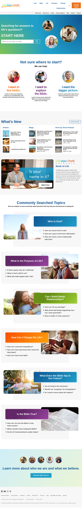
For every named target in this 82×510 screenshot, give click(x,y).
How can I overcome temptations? (20, 349)
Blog (68, 13)
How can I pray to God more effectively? (60, 236)
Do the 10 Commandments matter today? (22, 434)
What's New (38, 13)
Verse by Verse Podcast (64, 130)
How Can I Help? (5, 498)
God (35, 3)
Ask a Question (14, 498)
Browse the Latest (75, 124)
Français (79, 13)
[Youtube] (5, 494)
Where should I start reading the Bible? (22, 431)
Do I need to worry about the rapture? (59, 395)
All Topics (42, 498)
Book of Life (62, 168)
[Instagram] (8, 494)
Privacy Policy (39, 501)
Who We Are (46, 13)
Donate (52, 13)
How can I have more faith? (17, 358)
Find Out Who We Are (41, 478)
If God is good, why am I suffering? (20, 272)
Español (73, 13)
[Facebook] (2, 494)
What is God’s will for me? (17, 276)
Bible (41, 3)
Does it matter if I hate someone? (57, 318)
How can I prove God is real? (56, 233)
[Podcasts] (10, 494)
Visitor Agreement (30, 501)
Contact (28, 498)
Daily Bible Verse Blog (55, 498)
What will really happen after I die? (20, 279)
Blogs (31, 130)
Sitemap (65, 498)
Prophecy (54, 3)
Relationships (61, 8)
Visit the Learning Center (76, 6)
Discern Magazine (60, 13)
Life (47, 3)
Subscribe (22, 498)
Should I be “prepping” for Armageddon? (60, 392)
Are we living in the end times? (56, 388)
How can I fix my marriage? (55, 309)
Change (62, 3)
